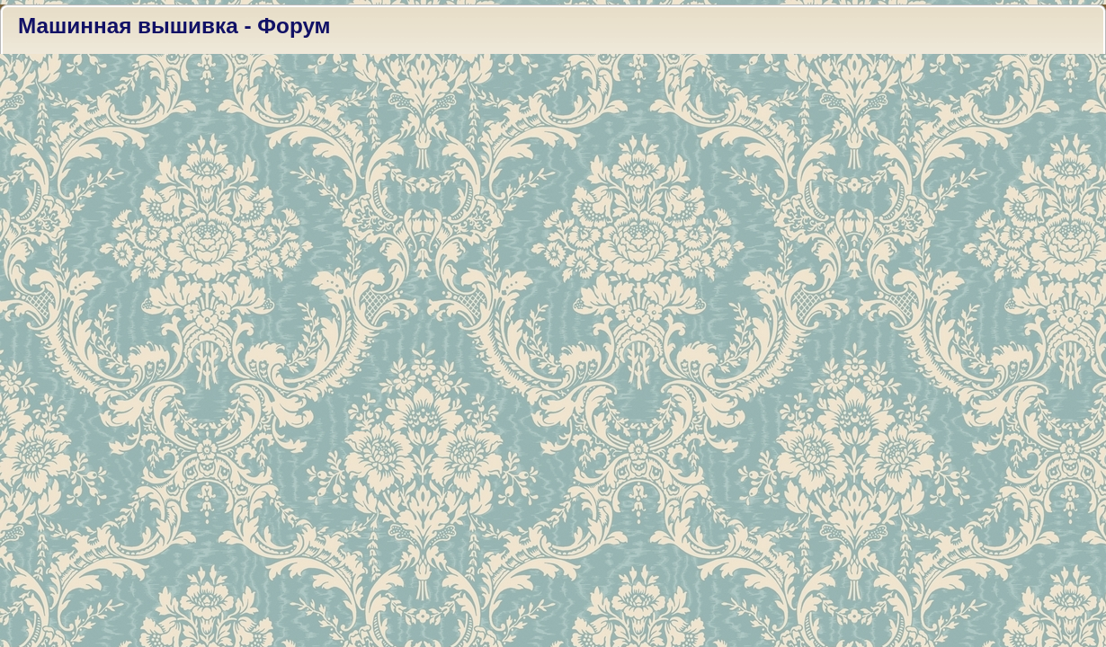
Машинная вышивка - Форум (174, 25)
